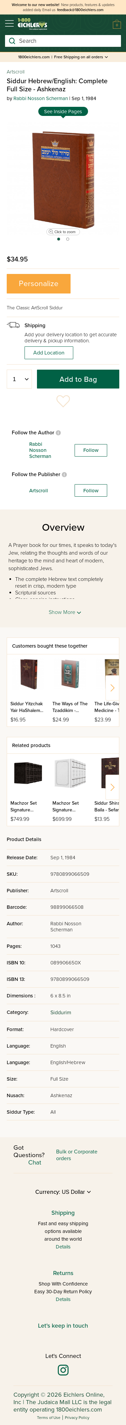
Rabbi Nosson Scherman (40, 98)
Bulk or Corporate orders (76, 1155)
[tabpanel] (63, 178)
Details (63, 1247)
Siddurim (60, 1012)
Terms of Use (48, 1417)
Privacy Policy (77, 1417)
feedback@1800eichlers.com (80, 10)
